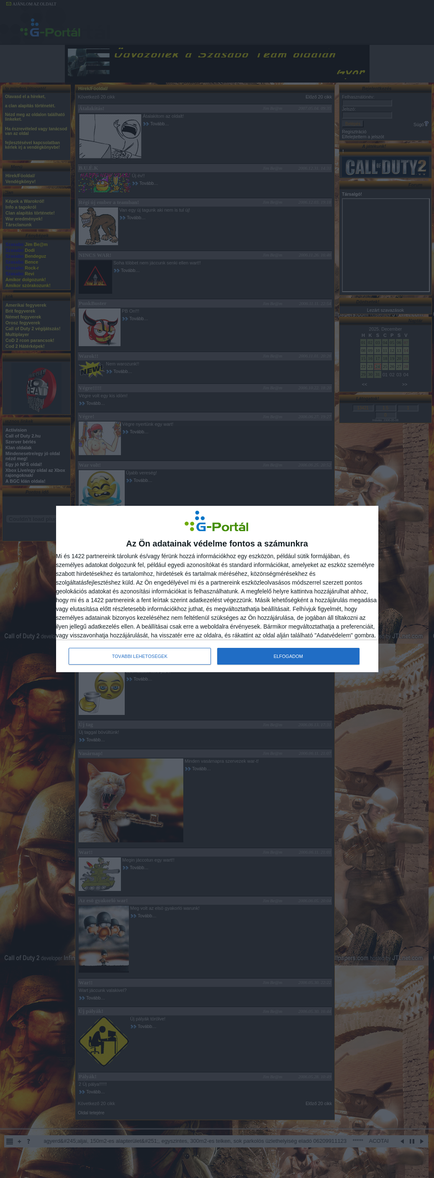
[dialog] (217, 589)
